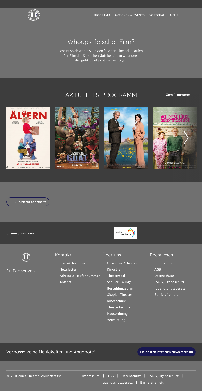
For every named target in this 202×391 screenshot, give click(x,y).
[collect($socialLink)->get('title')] (7, 4)
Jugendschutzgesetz (117, 382)
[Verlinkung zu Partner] (125, 233)
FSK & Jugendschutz (164, 376)
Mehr (176, 15)
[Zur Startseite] (34, 15)
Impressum (91, 376)
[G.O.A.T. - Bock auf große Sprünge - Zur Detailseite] (77, 138)
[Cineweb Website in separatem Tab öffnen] (20, 275)
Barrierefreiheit (152, 382)
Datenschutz (131, 376)
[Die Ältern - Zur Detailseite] (28, 138)
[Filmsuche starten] (192, 15)
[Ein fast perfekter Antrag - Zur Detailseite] (126, 138)
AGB (110, 376)
